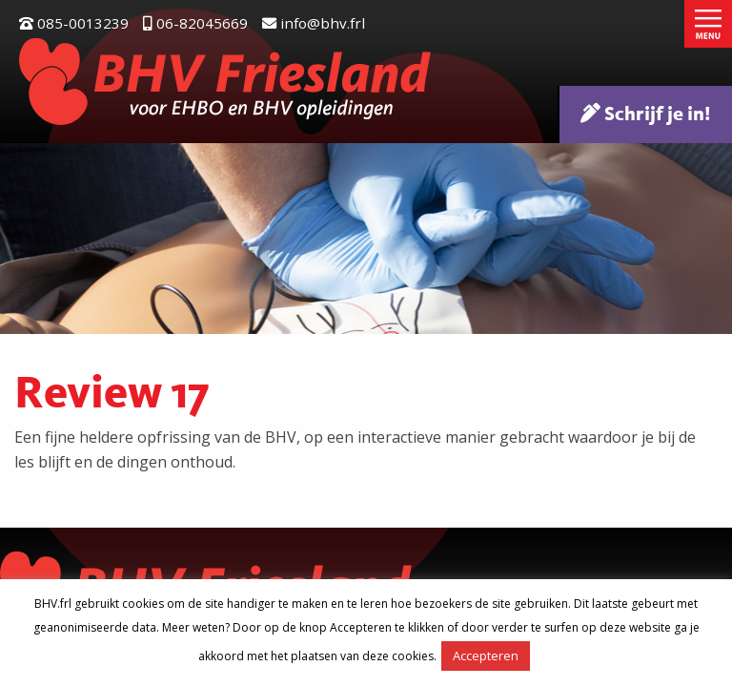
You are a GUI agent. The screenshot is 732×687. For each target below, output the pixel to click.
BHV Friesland (225, 81)
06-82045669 (195, 22)
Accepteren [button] (485, 655)
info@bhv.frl (313, 22)
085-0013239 (74, 22)
